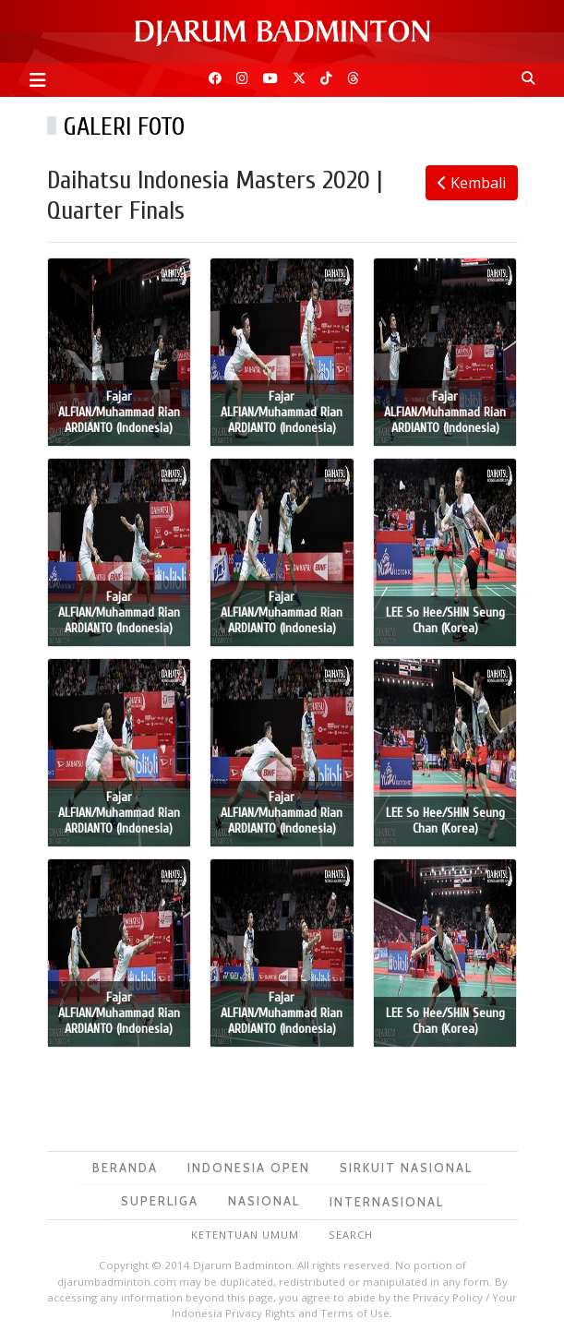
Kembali (472, 183)
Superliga (159, 1200)
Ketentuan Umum (245, 1234)
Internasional (387, 1201)
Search (351, 1234)
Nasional (264, 1200)
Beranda (125, 1167)
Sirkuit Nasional (406, 1167)
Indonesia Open (248, 1167)
